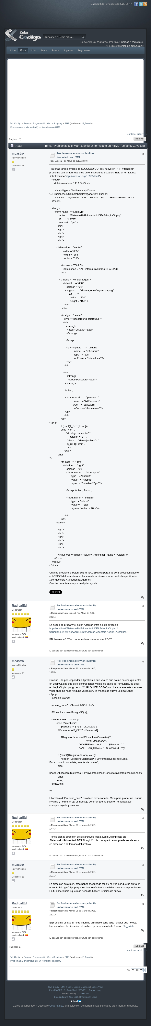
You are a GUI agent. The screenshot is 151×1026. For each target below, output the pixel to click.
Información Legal (88, 997)
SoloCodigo (23, 38)
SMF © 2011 (67, 987)
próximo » (142, 134)
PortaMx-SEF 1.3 (57, 990)
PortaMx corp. (95, 990)
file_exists (128, 926)
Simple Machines (82, 987)
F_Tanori (86, 123)
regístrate (137, 41)
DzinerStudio (83, 993)
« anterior (131, 134)
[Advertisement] (75, 89)
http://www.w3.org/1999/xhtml (82, 176)
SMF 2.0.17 (53, 987)
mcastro (18, 153)
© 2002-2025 (66, 997)
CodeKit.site (56, 1005)
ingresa (125, 41)
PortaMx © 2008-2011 (77, 990)
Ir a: (128, 970)
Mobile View (97, 987)
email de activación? (132, 45)
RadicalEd (19, 605)
